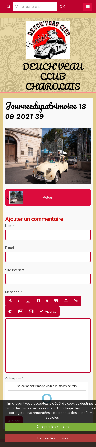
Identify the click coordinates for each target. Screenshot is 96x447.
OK (62, 6)
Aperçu (48, 311)
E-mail (10, 248)
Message (12, 292)
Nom (8, 226)
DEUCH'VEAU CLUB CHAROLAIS (53, 76)
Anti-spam (13, 378)
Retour (48, 197)
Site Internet (14, 270)
